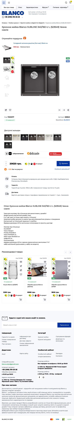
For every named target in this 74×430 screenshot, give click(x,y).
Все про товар (9, 7)
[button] (66, 252)
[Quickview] (21, 261)
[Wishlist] (10, 110)
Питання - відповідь (60, 7)
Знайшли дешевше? (62, 169)
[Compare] (6, 110)
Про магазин (6, 344)
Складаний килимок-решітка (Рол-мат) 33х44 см (30, 43)
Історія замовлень (44, 356)
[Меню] (9, 3)
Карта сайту (24, 353)
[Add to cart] (21, 300)
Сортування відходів (63, 336)
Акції (3, 354)
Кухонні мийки (43, 337)
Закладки (59, 353)
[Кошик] (70, 3)
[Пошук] (66, 3)
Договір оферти (25, 341)
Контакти (59, 356)
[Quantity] (6, 164)
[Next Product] (64, 110)
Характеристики (32, 7)
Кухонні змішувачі (44, 339)
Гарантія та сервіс (8, 337)
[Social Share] (68, 110)
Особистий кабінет (45, 354)
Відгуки (45, 7)
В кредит (33, 164)
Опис (20, 7)
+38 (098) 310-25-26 (11, 17)
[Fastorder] (21, 266)
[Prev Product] (59, 110)
